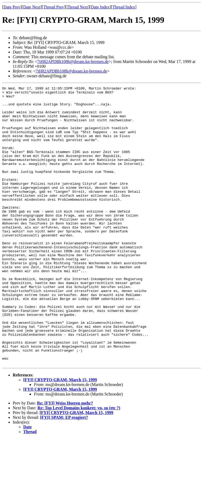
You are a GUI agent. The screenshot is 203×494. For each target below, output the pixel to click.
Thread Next (77, 7)
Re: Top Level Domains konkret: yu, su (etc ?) (79, 463)
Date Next (31, 7)
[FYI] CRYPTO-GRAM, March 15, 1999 (60, 435)
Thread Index (123, 7)
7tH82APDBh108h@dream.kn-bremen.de (73, 61)
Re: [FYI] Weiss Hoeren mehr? (65, 458)
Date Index (100, 7)
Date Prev (11, 7)
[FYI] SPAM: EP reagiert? (64, 473)
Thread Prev (53, 7)
